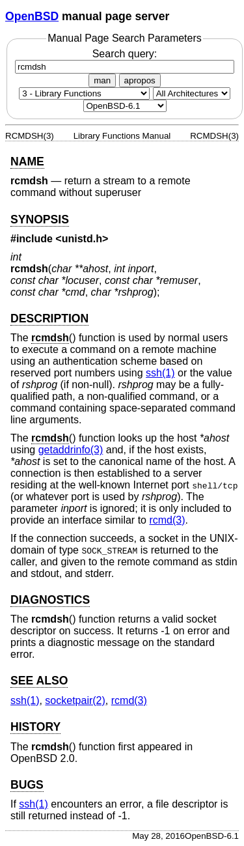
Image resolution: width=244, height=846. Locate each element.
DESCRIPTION (49, 318)
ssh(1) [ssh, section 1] (160, 372)
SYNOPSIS (39, 219)
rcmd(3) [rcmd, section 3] (167, 520)
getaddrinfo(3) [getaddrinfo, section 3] (70, 449)
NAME (27, 161)
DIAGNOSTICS (50, 599)
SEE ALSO (39, 680)
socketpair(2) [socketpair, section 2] (75, 700)
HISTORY (35, 726)
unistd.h (82, 238)
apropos (140, 80)
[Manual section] (84, 93)
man (102, 80)
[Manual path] (125, 106)
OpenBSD (32, 16)
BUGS (27, 784)
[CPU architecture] (191, 93)
